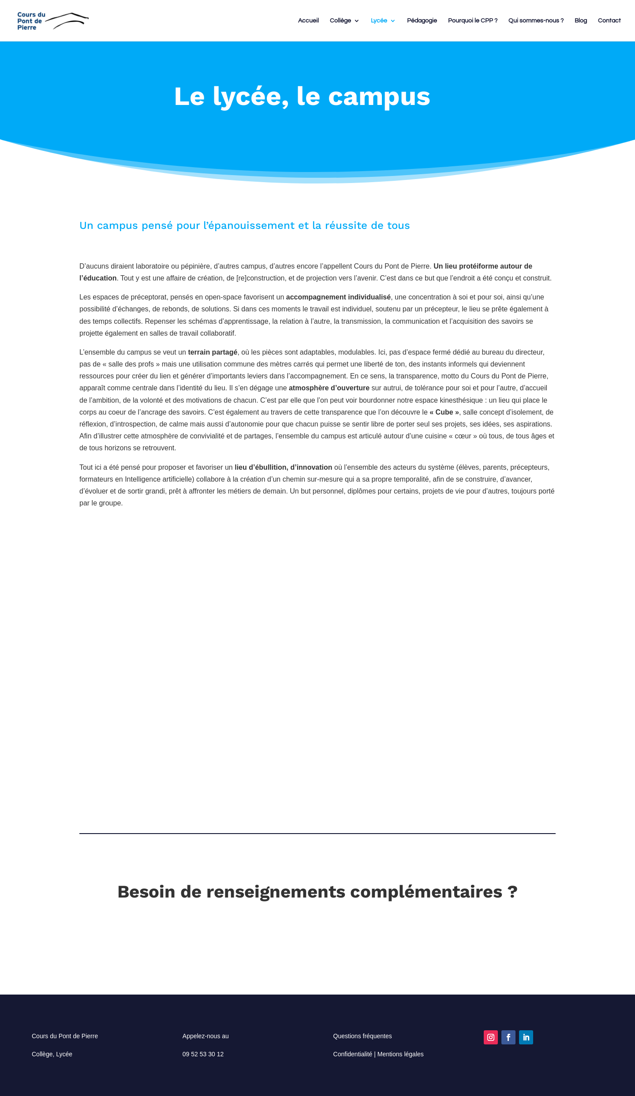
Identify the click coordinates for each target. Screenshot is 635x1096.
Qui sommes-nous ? (536, 21)
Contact (609, 21)
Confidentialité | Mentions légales (378, 1054)
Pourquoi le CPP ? (472, 21)
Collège (340, 21)
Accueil (308, 21)
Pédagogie (422, 21)
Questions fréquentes (362, 1036)
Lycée (379, 21)
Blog (581, 21)
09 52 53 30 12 (203, 1054)
